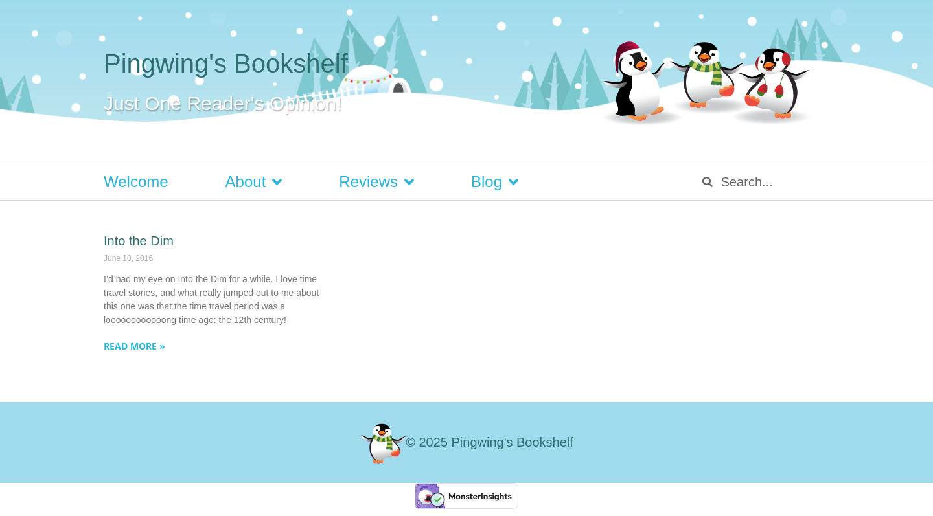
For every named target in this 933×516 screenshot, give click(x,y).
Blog (494, 182)
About (253, 182)
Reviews (376, 182)
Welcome (136, 181)
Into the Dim (139, 241)
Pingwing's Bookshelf (226, 63)
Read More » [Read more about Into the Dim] (134, 346)
